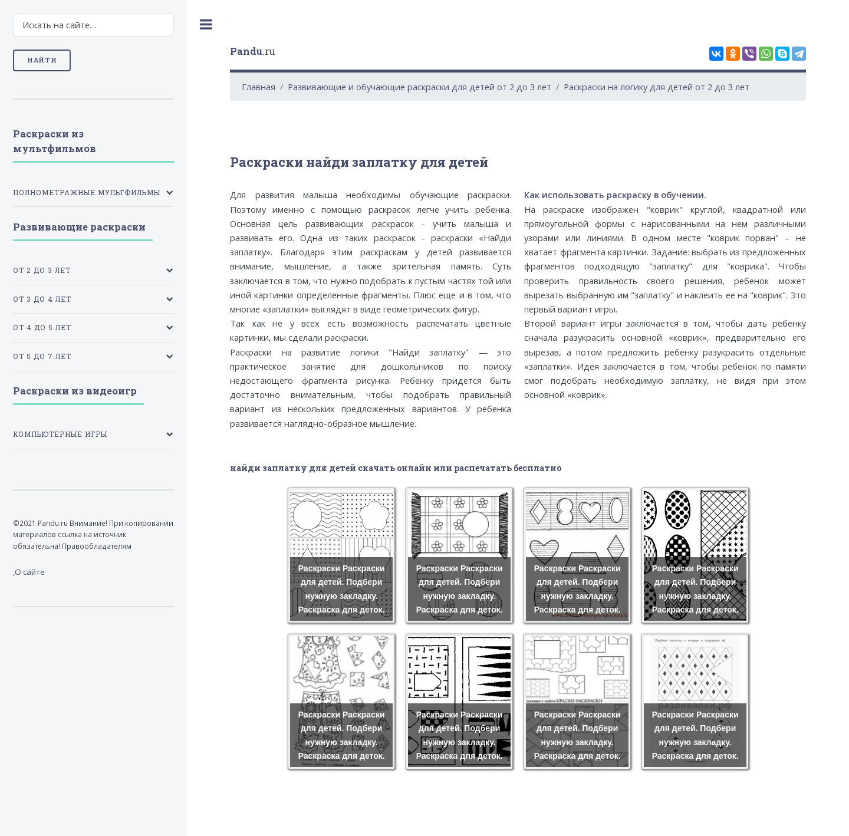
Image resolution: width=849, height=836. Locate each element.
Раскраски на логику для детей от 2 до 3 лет (656, 87)
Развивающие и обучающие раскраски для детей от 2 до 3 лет (419, 87)
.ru (252, 51)
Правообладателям (96, 546)
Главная (258, 87)
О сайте (30, 572)
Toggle (206, 24)
